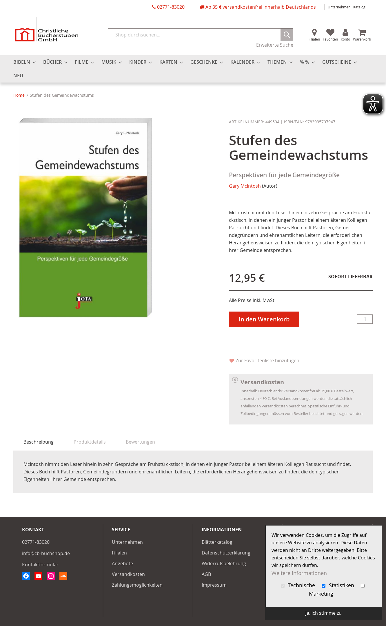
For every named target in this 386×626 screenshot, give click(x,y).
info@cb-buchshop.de (46, 553)
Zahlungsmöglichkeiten (137, 585)
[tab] (38, 442)
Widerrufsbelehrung (224, 563)
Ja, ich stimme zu (323, 613)
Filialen (314, 39)
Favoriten (330, 39)
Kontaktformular (40, 564)
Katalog (359, 7)
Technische (299, 585)
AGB (206, 574)
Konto (345, 39)
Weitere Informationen (299, 573)
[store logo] (46, 29)
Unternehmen (339, 7)
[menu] (193, 69)
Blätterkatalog (217, 542)
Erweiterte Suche (274, 45)
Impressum (214, 585)
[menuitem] (23, 62)
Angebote (122, 563)
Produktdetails (90, 442)
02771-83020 (171, 7)
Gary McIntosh (245, 186)
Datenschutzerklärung (226, 553)
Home (19, 95)
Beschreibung (38, 442)
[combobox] (200, 34)
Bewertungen (140, 442)
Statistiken (339, 585)
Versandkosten (128, 574)
